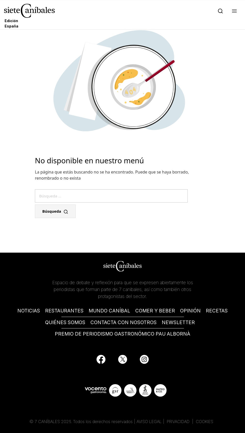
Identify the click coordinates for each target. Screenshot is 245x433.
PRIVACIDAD (179, 421)
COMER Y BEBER (155, 311)
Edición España (11, 23)
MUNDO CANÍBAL (109, 311)
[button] (233, 11)
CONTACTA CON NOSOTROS (123, 322)
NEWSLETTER (178, 322)
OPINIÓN (190, 311)
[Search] (219, 11)
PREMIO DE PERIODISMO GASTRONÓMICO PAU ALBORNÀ (122, 334)
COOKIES (204, 421)
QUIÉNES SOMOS (65, 322)
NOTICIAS (28, 311)
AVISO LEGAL (149, 421)
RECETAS (217, 311)
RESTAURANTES (64, 311)
